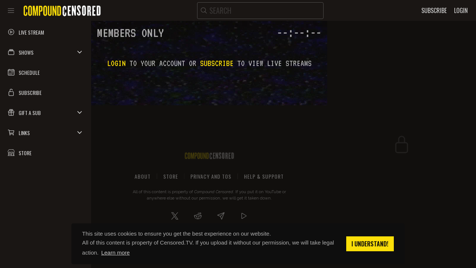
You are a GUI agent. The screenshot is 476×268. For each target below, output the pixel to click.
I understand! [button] (369, 243)
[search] (260, 10)
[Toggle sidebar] (10, 10)
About (143, 176)
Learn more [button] (115, 252)
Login (116, 63)
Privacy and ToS (210, 176)
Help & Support (264, 176)
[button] (45, 52)
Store (170, 176)
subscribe (217, 63)
